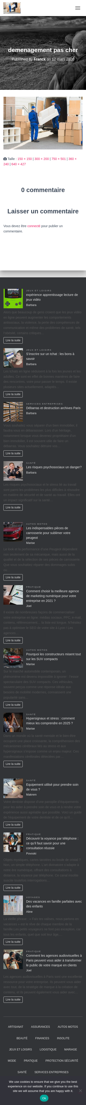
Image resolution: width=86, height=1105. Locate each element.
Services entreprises (44, 403)
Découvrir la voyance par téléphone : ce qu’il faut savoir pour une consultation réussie (52, 843)
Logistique (48, 1049)
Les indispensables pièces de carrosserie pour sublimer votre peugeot (48, 533)
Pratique (33, 587)
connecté (33, 226)
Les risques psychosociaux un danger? (54, 467)
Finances (42, 1038)
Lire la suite (13, 340)
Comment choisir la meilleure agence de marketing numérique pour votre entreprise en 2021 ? (52, 596)
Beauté (22, 1038)
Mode (12, 1060)
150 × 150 (24, 159)
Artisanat (15, 1026)
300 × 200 (41, 159)
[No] (80, 1090)
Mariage (70, 1049)
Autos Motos (37, 524)
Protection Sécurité (61, 1060)
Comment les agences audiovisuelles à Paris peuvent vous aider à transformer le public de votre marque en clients (54, 960)
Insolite (63, 1038)
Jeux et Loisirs (39, 290)
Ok (44, 1098)
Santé (31, 463)
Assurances (40, 1026)
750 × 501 (58, 159)
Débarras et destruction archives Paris (53, 408)
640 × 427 (18, 164)
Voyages (33, 897)
